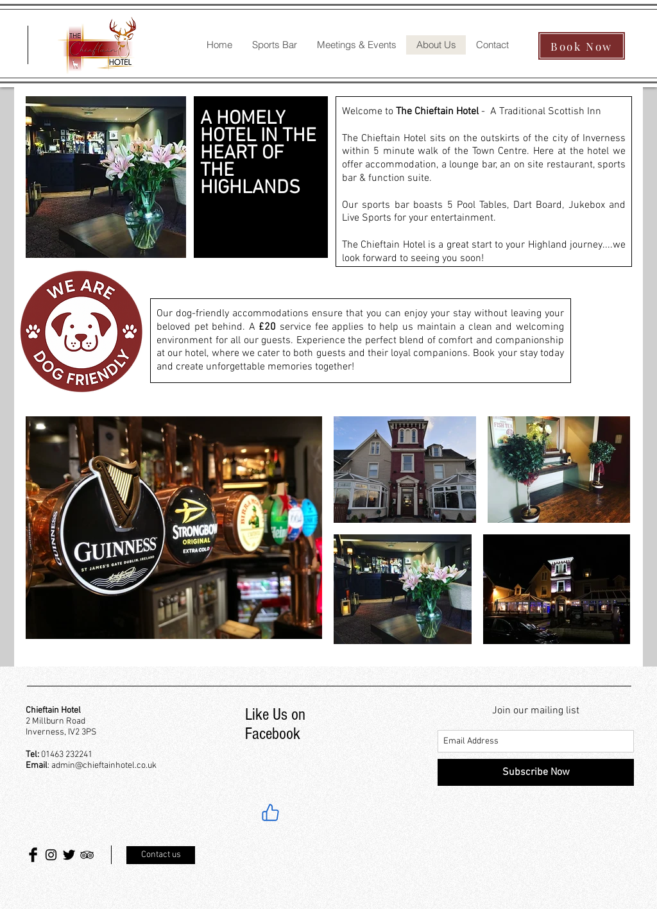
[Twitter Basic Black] (69, 854)
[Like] (270, 812)
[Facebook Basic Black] (33, 854)
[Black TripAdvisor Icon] (87, 854)
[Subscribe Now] (536, 772)
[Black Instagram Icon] (51, 854)
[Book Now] (582, 45)
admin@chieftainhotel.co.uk (104, 765)
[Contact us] (160, 855)
